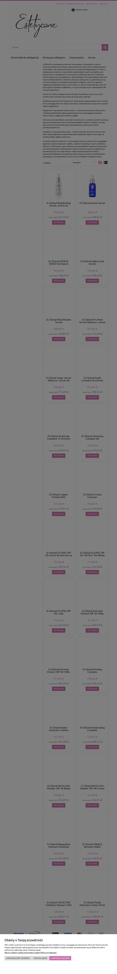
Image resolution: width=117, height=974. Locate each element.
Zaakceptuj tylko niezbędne (18, 958)
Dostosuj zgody (40, 958)
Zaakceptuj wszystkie (60, 958)
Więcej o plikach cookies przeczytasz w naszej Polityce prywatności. (31, 952)
